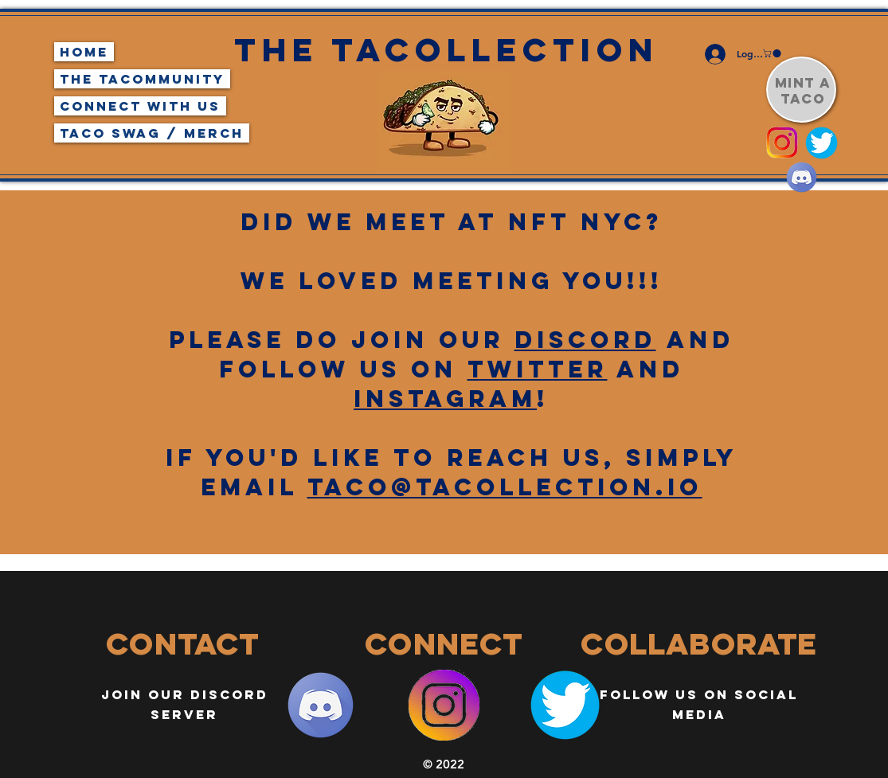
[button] (773, 53)
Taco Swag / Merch (152, 133)
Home (84, 52)
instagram (445, 398)
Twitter (537, 369)
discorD (585, 339)
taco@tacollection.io (504, 487)
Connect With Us (140, 106)
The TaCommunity (142, 79)
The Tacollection (446, 49)
